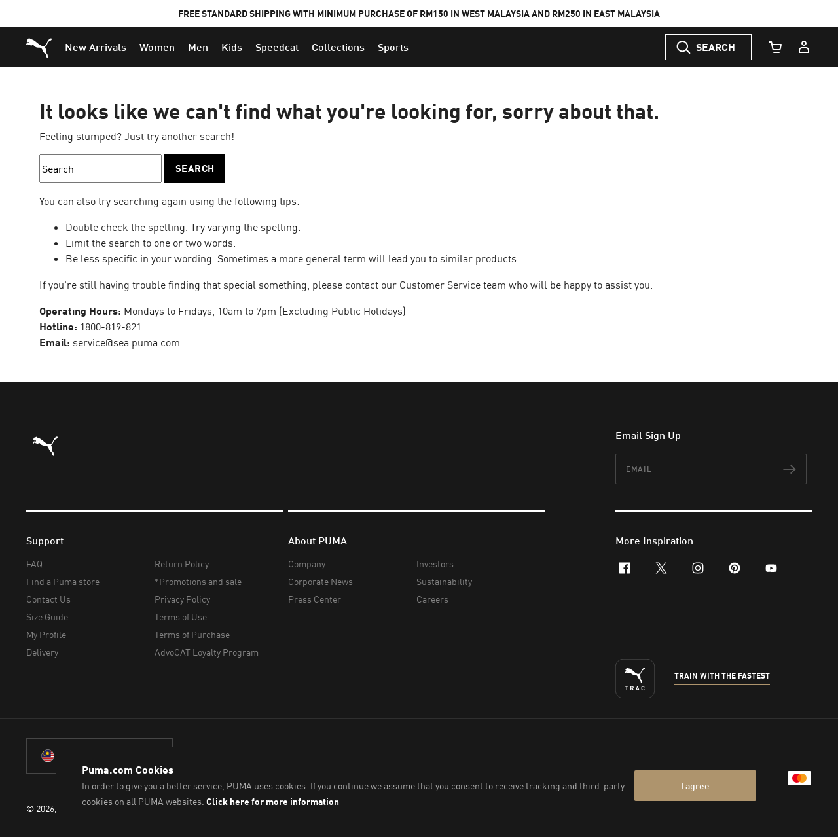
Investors (435, 563)
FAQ (34, 563)
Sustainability (444, 581)
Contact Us (48, 599)
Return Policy (182, 563)
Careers (432, 599)
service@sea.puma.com (126, 342)
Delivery (42, 652)
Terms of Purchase (192, 634)
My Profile (46, 634)
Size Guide (47, 616)
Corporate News (320, 581)
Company (306, 563)
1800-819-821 (110, 326)
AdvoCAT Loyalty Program (207, 652)
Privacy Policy (182, 599)
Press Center (314, 599)
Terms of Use (181, 616)
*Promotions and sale (198, 581)
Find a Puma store (63, 581)
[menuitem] (95, 47)
